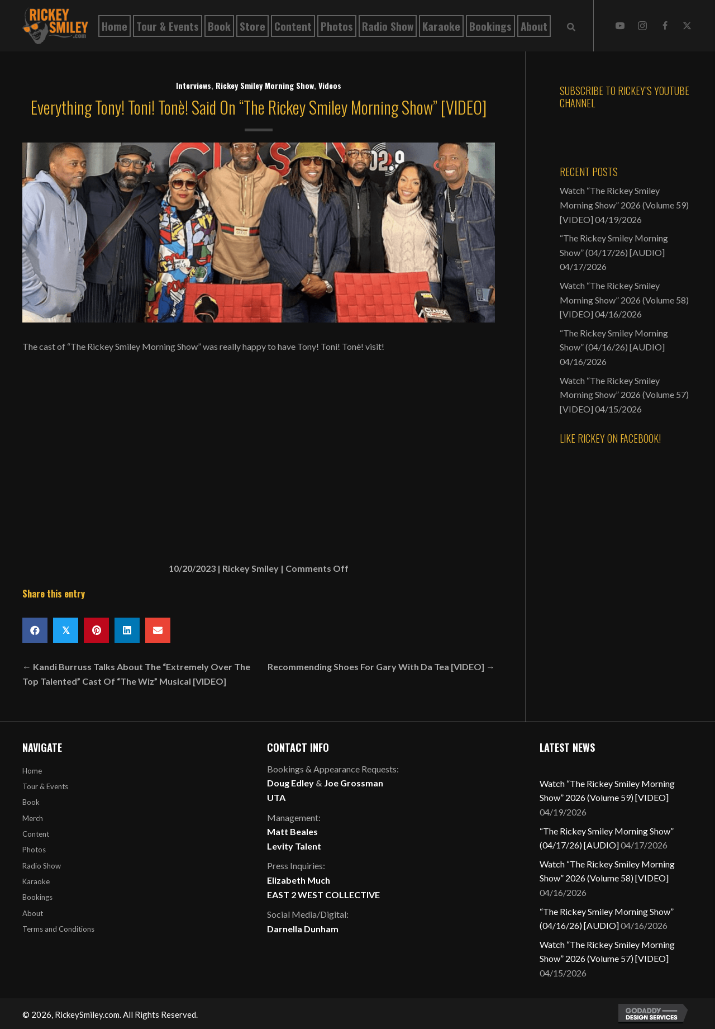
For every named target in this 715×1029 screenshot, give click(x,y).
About (32, 913)
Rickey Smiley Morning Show (265, 85)
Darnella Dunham (303, 928)
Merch (32, 818)
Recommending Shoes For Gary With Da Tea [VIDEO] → (381, 666)
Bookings (37, 897)
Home (32, 770)
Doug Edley (290, 782)
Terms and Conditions (58, 928)
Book (31, 802)
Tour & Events (45, 786)
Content (35, 833)
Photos (34, 849)
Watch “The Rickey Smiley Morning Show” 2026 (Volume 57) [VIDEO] (624, 394)
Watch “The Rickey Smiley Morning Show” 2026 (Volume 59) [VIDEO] (624, 204)
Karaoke (36, 881)
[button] (620, 25)
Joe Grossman (353, 782)
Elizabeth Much (298, 880)
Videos (329, 85)
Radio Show (41, 865)
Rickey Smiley (250, 568)
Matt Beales (292, 831)
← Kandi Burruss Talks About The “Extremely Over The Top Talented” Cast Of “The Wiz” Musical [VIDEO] (136, 673)
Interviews (193, 85)
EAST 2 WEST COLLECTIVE (323, 894)
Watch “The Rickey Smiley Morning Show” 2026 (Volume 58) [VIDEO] (624, 299)
